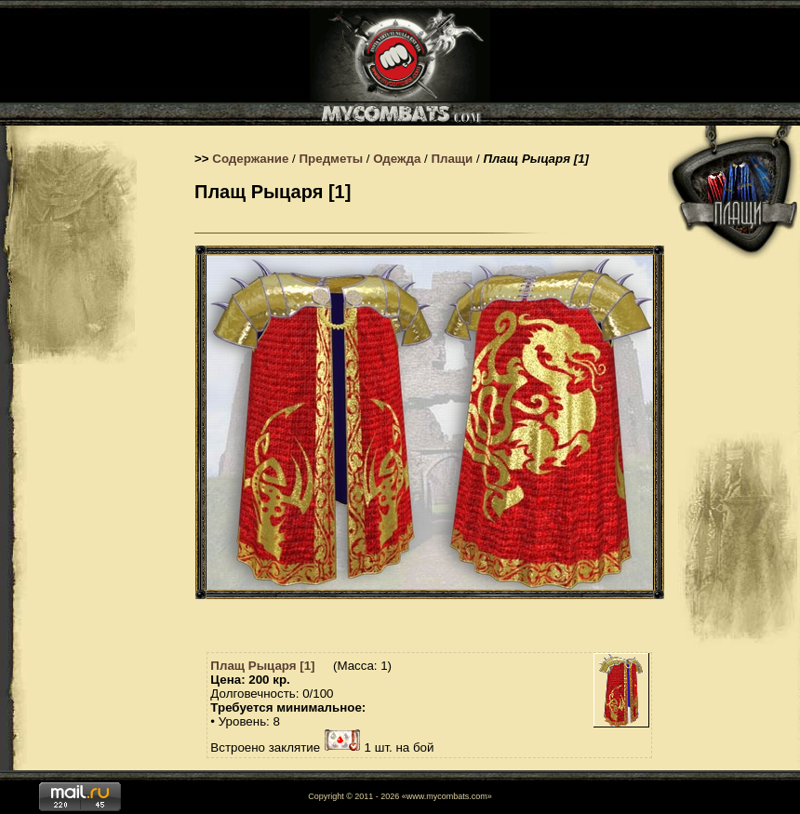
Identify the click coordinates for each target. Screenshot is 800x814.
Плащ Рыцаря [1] (262, 666)
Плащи (452, 159)
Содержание (250, 159)
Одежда (396, 159)
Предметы (332, 159)
